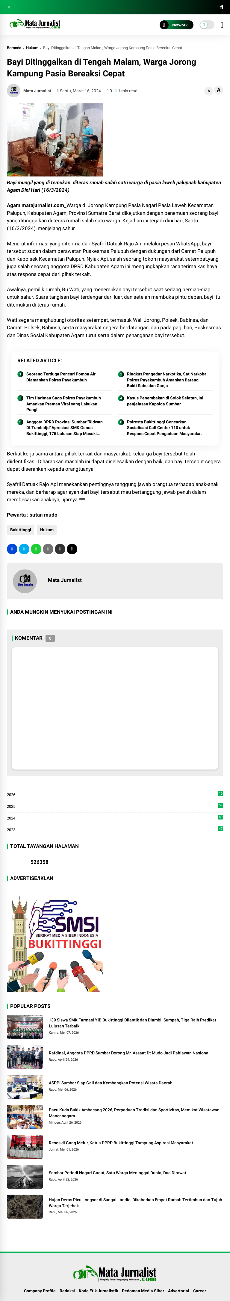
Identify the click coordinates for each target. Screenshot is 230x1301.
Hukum (32, 48)
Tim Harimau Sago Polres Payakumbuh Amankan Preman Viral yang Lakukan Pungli (63, 404)
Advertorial (178, 1290)
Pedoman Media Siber (143, 1290)
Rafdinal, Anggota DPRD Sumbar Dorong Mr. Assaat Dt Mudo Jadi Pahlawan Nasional (129, 1053)
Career (199, 1290)
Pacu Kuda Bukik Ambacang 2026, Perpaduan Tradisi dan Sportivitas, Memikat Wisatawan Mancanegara (134, 1112)
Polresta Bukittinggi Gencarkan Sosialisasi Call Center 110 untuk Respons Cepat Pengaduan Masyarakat (164, 427)
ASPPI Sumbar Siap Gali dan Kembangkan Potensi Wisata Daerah (110, 1082)
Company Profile (40, 1290)
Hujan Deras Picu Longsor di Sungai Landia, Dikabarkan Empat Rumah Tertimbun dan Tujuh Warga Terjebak (135, 1202)
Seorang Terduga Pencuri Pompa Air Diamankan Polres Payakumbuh (61, 377)
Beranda (14, 48)
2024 (115, 818)
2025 (115, 806)
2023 (115, 829)
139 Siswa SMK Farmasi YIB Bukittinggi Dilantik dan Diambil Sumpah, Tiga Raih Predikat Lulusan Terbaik (132, 1023)
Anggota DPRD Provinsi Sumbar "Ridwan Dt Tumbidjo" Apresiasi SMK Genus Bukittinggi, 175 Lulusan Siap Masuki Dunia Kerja (64, 428)
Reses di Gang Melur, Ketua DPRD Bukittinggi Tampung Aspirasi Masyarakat (121, 1142)
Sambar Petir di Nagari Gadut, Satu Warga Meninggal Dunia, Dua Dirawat (117, 1172)
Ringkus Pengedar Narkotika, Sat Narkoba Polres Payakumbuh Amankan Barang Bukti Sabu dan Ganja (167, 380)
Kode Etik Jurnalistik (98, 1290)
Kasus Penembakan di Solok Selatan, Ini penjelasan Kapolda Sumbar (165, 401)
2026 (115, 795)
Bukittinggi (20, 529)
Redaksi (67, 1290)
